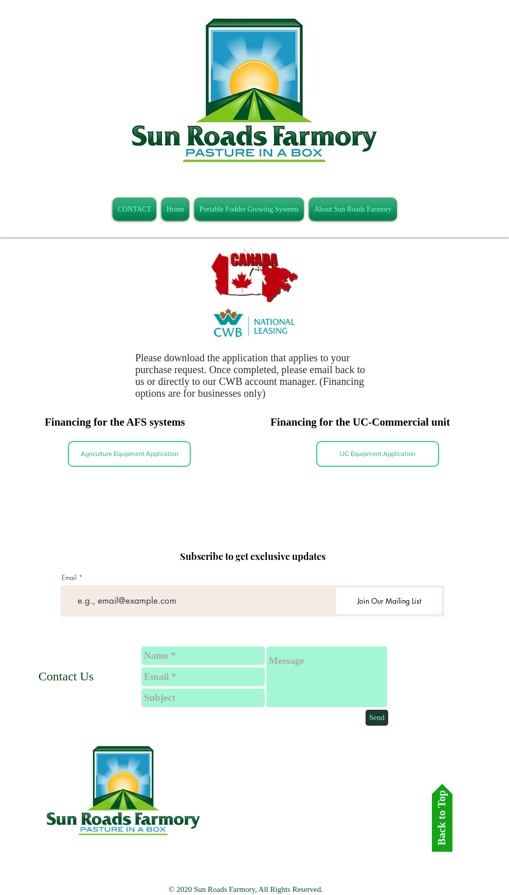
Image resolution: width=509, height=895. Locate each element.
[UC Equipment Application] (377, 454)
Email (69, 577)
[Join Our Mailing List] (389, 601)
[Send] (377, 718)
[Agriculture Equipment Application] (129, 454)
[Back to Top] (442, 818)
